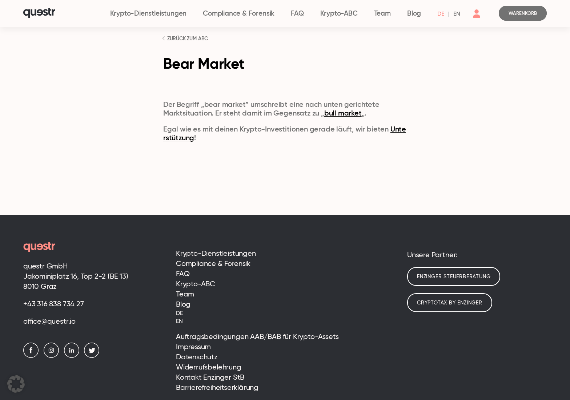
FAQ (297, 13)
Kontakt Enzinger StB (210, 377)
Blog (414, 13)
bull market (343, 113)
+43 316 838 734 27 (53, 303)
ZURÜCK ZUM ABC (187, 38)
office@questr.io (49, 321)
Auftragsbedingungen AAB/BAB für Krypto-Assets (257, 336)
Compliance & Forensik (238, 13)
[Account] (476, 19)
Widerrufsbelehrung (208, 367)
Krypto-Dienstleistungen (148, 13)
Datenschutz (196, 356)
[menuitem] (440, 13)
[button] (16, 384)
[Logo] (62, 13)
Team (382, 13)
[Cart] (523, 13)
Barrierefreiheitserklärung (217, 387)
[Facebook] (32, 355)
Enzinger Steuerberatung (453, 276)
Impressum (193, 346)
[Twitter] (93, 355)
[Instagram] (53, 355)
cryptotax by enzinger (449, 302)
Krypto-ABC (339, 13)
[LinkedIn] (73, 355)
